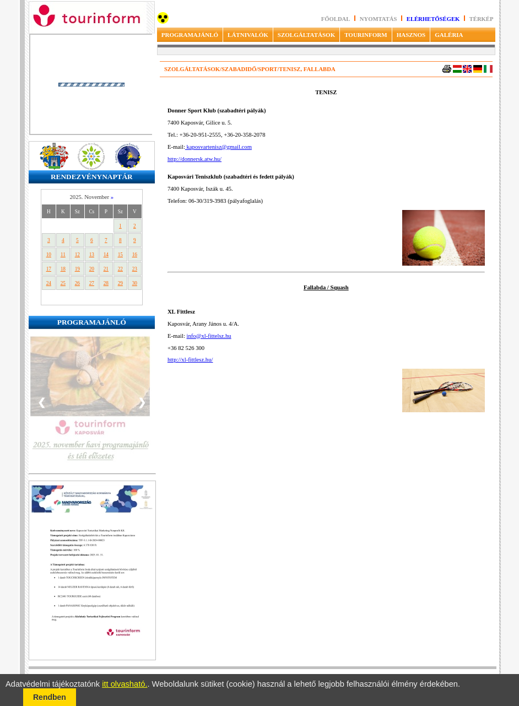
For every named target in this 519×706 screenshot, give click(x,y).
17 (48, 269)
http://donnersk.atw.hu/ (194, 159)
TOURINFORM (365, 34)
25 (63, 283)
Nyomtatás (379, 19)
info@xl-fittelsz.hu (209, 336)
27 (91, 283)
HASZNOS (411, 34)
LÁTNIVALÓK (248, 34)
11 (63, 254)
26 (77, 283)
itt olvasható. (124, 684)
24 (48, 283)
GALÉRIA (449, 34)
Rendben (49, 697)
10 (48, 254)
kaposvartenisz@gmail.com (218, 147)
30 (134, 283)
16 (134, 254)
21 (106, 269)
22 (120, 269)
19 (77, 269)
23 (134, 269)
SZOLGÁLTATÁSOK (306, 34)
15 (120, 254)
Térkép (481, 19)
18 (63, 269)
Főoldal (335, 19)
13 (91, 254)
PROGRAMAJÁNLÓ (189, 34)
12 (77, 254)
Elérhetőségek (433, 19)
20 (91, 269)
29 (120, 283)
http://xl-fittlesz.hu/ (190, 360)
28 (106, 283)
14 (106, 254)
